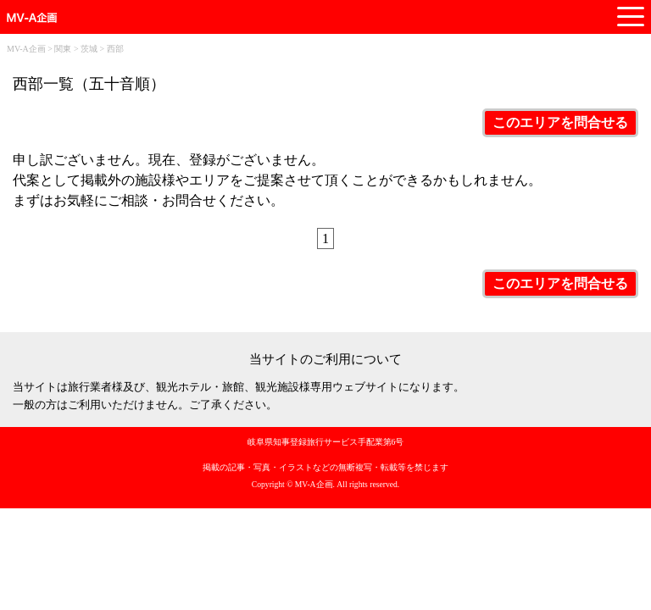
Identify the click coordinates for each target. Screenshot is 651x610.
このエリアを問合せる (560, 122)
